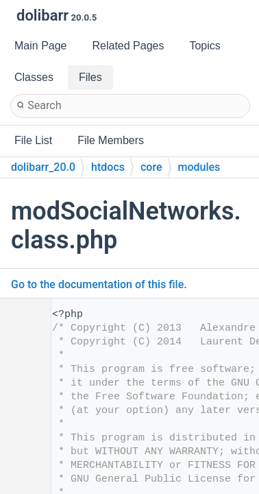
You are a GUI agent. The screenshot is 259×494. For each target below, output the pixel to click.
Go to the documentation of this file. (99, 284)
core (151, 167)
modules (199, 167)
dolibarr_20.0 (43, 167)
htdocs (108, 167)
